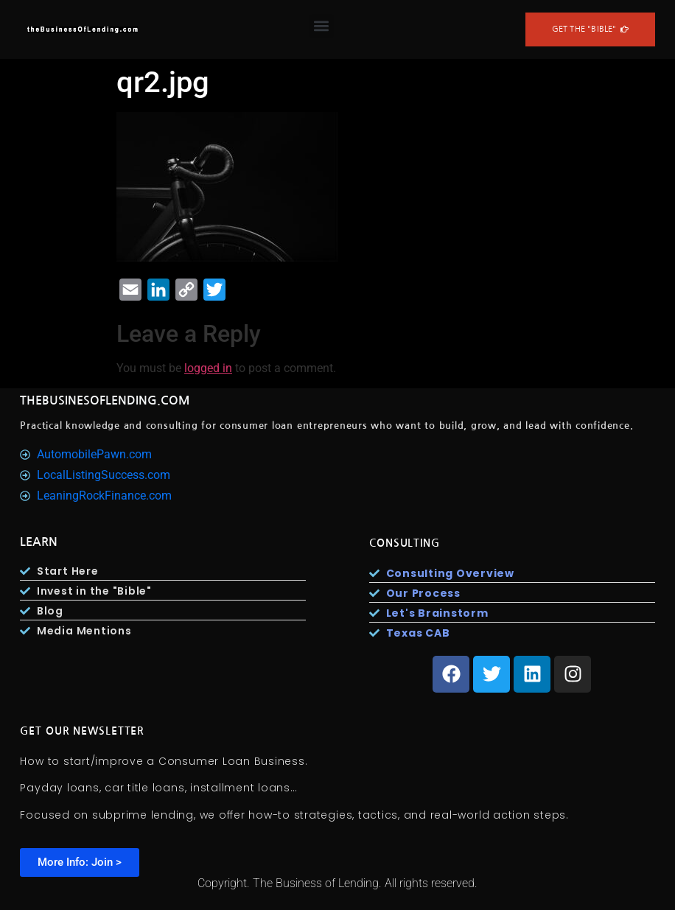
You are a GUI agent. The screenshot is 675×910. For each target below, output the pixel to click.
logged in (208, 368)
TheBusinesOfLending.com (105, 400)
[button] (321, 26)
